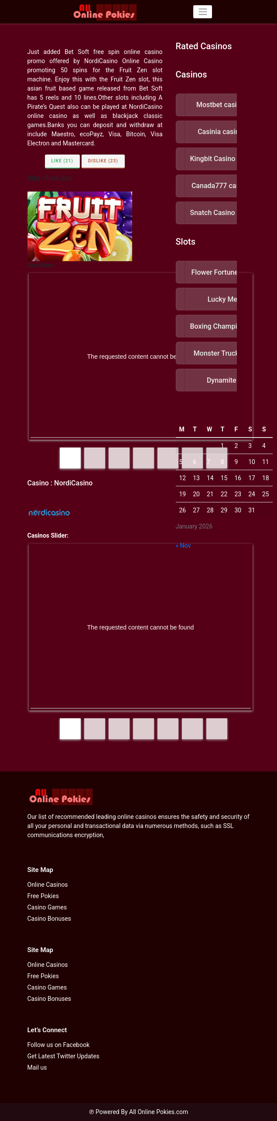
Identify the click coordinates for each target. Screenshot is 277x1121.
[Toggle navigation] (202, 11)
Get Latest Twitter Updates (63, 1056)
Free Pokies (43, 895)
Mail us (37, 1067)
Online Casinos (47, 884)
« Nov (183, 545)
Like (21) (62, 160)
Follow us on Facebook (58, 1044)
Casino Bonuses (49, 918)
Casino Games (47, 907)
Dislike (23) (103, 160)
